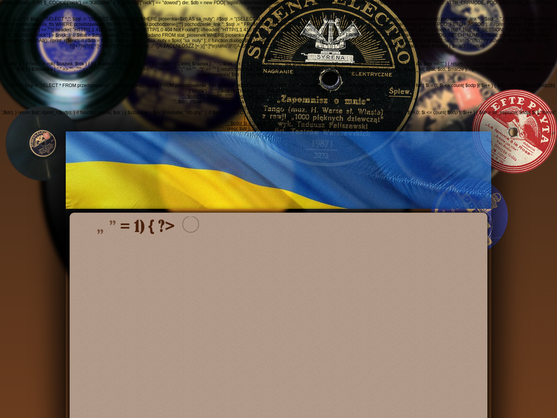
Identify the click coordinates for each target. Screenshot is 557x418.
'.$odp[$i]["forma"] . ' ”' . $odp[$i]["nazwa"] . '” (278, 107)
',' (278, 13)
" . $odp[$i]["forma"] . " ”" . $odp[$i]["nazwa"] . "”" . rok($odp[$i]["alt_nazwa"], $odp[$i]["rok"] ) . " (278, 96)
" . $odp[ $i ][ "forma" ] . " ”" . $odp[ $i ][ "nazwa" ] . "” (278, 123)
